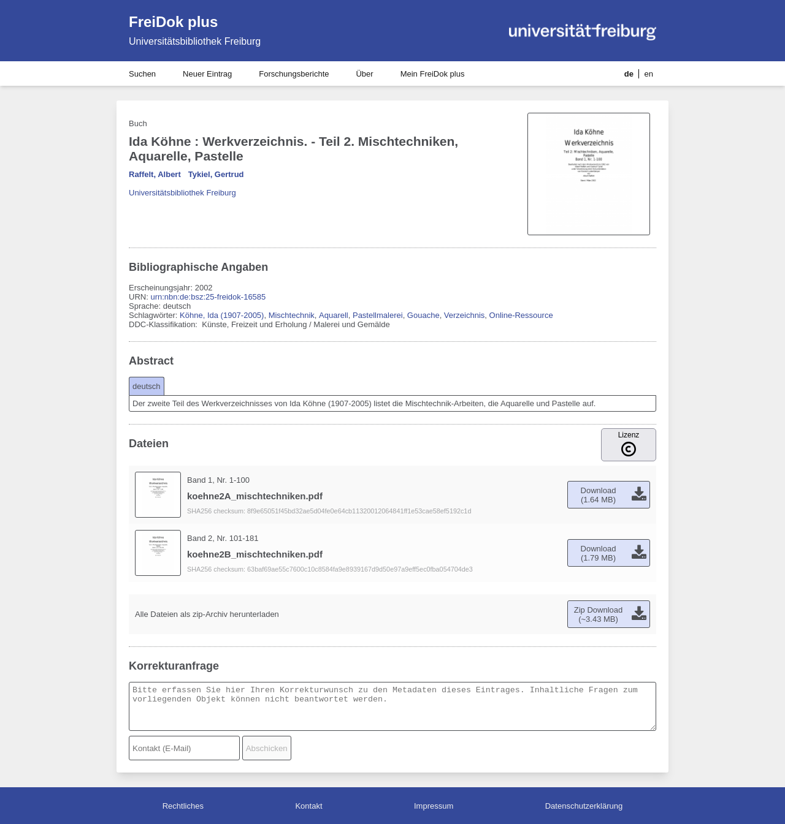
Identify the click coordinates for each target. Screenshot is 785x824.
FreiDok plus (173, 21)
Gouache (423, 315)
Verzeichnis (464, 315)
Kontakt (308, 806)
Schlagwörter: (154, 315)
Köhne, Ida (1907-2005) (222, 315)
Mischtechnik (292, 315)
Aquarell (333, 315)
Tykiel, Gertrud (216, 174)
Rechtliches (183, 806)
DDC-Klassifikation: (164, 324)
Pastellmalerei (378, 315)
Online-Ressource (521, 315)
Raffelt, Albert (155, 174)
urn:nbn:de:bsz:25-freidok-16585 (208, 296)
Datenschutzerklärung (583, 806)
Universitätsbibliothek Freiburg (195, 41)
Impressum (433, 806)
